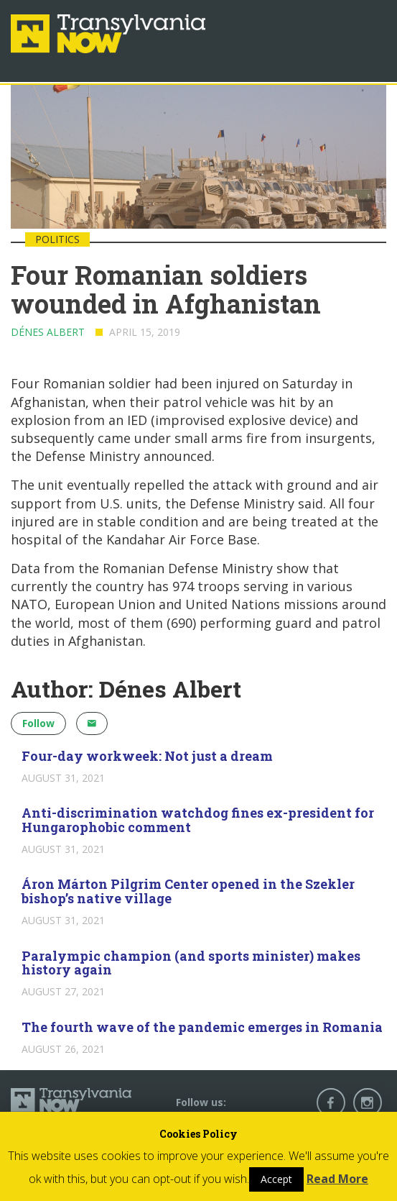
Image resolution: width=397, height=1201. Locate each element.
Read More (337, 1179)
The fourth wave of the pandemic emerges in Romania (202, 1027)
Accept (276, 1179)
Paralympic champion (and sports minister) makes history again (191, 963)
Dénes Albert (48, 332)
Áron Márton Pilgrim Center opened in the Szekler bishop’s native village (188, 891)
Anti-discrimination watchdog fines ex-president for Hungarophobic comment (198, 820)
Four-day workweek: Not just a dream (147, 755)
